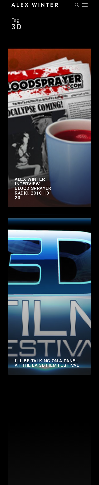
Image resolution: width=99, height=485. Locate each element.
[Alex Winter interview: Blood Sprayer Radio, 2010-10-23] (49, 127)
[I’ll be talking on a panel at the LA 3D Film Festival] (49, 295)
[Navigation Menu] (85, 4)
